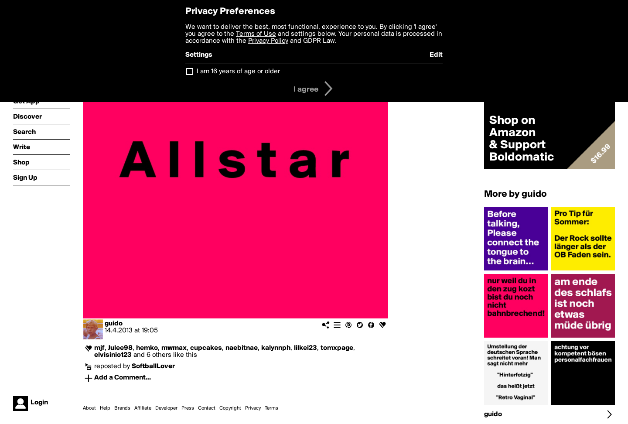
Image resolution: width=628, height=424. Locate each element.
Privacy (253, 408)
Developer (166, 408)
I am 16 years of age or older (238, 71)
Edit (436, 54)
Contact (206, 408)
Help (105, 408)
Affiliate (142, 408)
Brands (122, 408)
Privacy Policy (268, 41)
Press (187, 408)
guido (114, 323)
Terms (271, 408)
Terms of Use (256, 34)
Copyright (230, 408)
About (89, 408)
